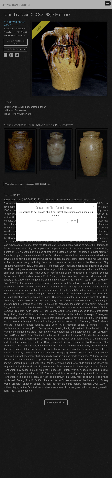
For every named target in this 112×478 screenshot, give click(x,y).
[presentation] (56, 230)
